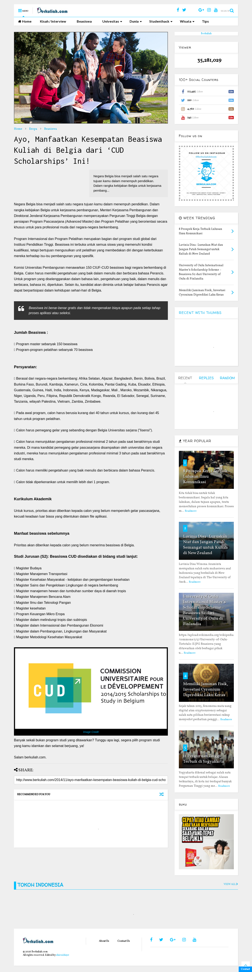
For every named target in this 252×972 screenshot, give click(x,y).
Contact (245, 969)
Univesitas (112, 21)
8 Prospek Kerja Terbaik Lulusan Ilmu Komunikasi (205, 476)
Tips (205, 21)
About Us (104, 941)
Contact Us (123, 941)
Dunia (136, 21)
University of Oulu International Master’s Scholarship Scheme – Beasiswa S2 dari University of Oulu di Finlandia (204, 610)
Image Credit (91, 731)
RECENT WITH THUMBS (200, 312)
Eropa (33, 129)
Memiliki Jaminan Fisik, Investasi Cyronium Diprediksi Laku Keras (205, 689)
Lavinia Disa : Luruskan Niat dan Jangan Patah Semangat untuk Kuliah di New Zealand (205, 545)
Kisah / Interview (53, 21)
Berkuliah (206, 33)
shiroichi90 (62, 955)
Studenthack (161, 21)
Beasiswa (84, 21)
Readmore (191, 511)
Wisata (187, 21)
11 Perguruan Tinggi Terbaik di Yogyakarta (203, 759)
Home (25, 21)
